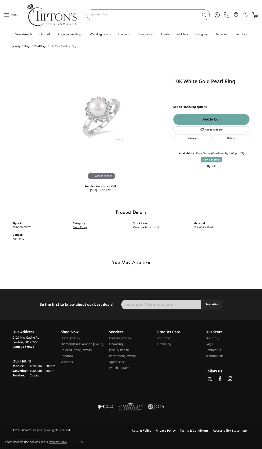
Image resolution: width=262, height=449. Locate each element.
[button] (217, 15)
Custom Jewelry (120, 338)
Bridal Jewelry (70, 338)
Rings (27, 46)
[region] (101, 117)
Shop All (44, 34)
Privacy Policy (166, 430)
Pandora (67, 356)
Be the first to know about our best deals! (76, 304)
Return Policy (141, 430)
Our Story (212, 338)
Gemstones (146, 34)
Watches (182, 34)
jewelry (16, 46)
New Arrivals (23, 34)
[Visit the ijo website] (105, 406)
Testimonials (214, 356)
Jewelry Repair (119, 350)
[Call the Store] (23, 347)
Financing (116, 344)
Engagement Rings (70, 34)
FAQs (209, 344)
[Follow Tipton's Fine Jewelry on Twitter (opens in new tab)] (209, 379)
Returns (231, 137)
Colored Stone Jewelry (76, 350)
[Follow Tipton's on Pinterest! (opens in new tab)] (240, 379)
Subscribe (211, 304)
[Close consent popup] (82, 442)
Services (221, 34)
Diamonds (124, 34)
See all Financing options (190, 107)
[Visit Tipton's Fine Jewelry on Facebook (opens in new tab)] (220, 379)
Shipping (192, 137)
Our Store (240, 34)
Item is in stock (211, 159)
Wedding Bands (100, 34)
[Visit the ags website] (130, 406)
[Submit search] (205, 15)
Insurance (164, 338)
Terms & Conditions (194, 430)
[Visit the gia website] (156, 406)
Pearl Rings (40, 46)
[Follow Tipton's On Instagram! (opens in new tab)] (230, 379)
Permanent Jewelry (122, 356)
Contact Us (213, 350)
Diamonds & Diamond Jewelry (82, 344)
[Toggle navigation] (12, 14)
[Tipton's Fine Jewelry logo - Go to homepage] (52, 15)
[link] (226, 15)
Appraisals (116, 362)
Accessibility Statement (230, 430)
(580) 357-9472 (100, 190)
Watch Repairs (119, 368)
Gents (165, 34)
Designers (201, 34)
